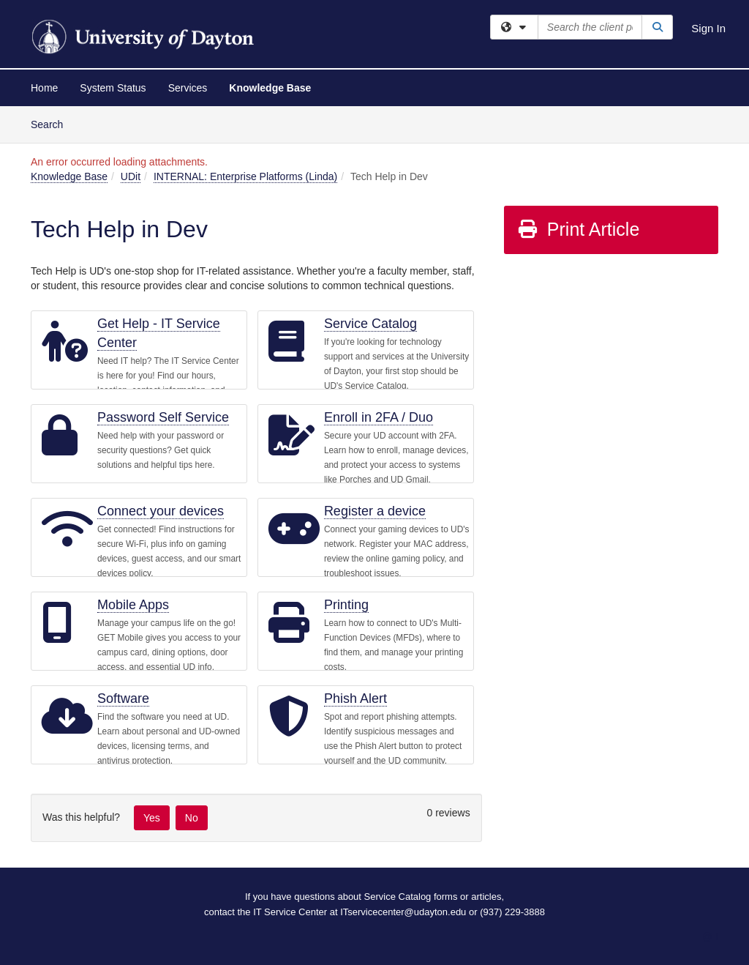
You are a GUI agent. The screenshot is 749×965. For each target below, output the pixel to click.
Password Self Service (163, 417)
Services (188, 88)
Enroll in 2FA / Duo (378, 417)
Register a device (375, 511)
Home (44, 88)
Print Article (578, 229)
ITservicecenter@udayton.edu (403, 911)
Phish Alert (355, 698)
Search (52, 123)
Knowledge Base (270, 88)
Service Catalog (370, 323)
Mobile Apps (133, 604)
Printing (346, 604)
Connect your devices (160, 511)
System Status (113, 88)
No (191, 818)
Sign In (708, 28)
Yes (151, 818)
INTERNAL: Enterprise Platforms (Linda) (245, 176)
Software (123, 698)
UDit (130, 176)
